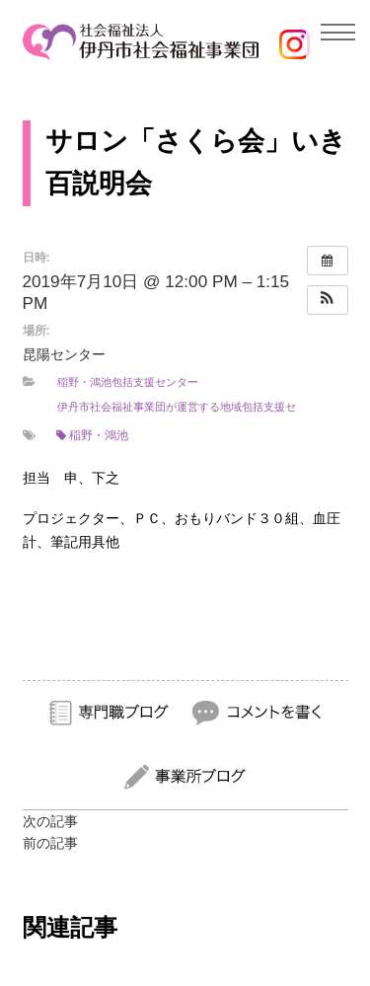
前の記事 (50, 843)
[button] (327, 300)
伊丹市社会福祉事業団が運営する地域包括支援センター (193, 407)
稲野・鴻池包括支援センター (127, 382)
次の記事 (50, 821)
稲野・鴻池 (92, 435)
